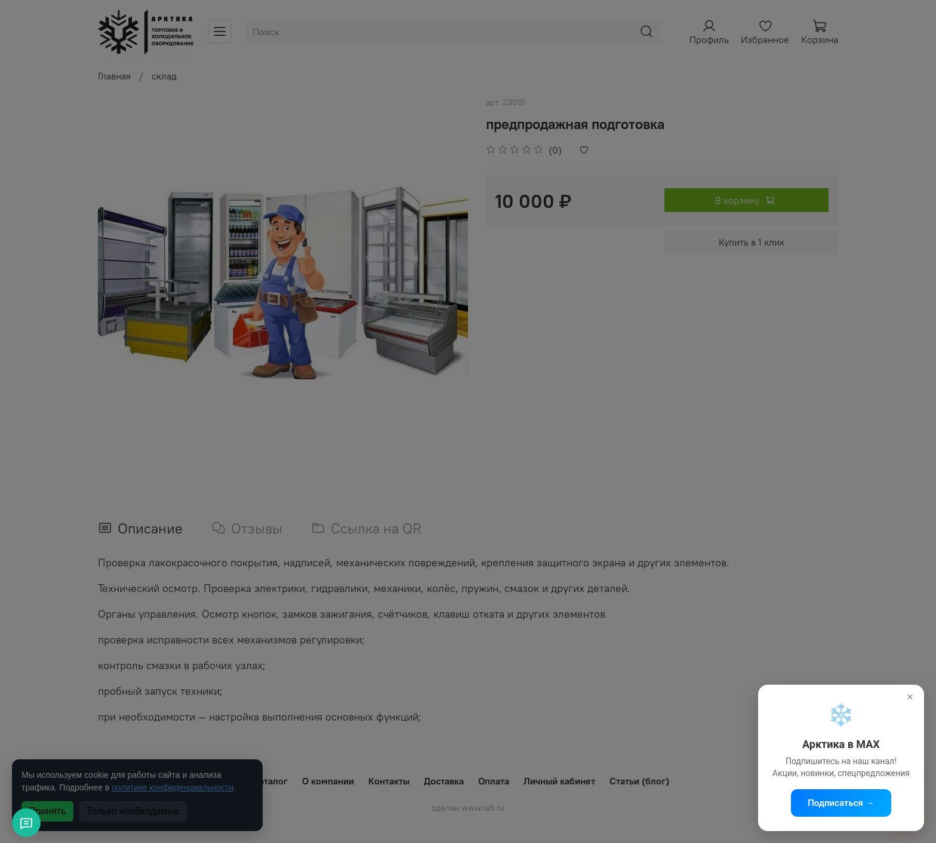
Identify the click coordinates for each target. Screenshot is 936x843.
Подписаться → (841, 803)
